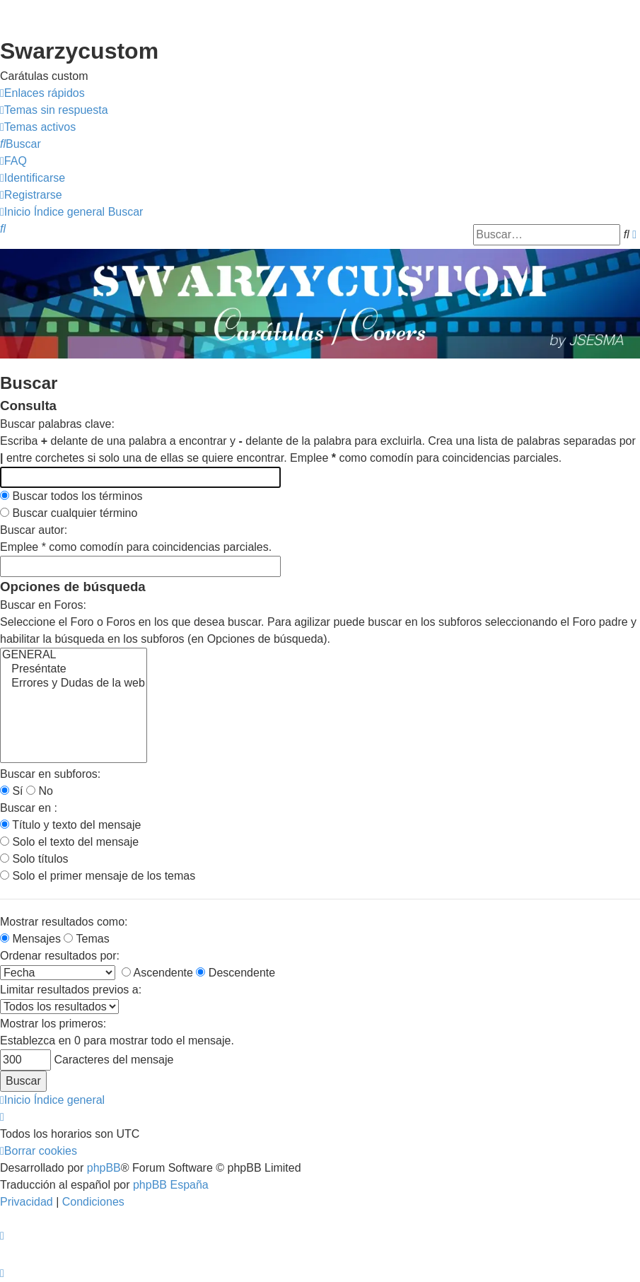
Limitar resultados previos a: (70, 990)
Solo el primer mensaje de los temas (97, 876)
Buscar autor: (33, 530)
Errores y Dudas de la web (73, 684)
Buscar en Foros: (43, 605)
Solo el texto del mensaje (69, 842)
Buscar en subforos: (50, 774)
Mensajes (30, 939)
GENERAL (73, 655)
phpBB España (171, 1185)
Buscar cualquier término (68, 513)
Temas (86, 939)
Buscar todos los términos (71, 496)
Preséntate (73, 670)
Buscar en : (28, 808)
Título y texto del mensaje (70, 825)
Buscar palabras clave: (57, 424)
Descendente (235, 973)
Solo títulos (34, 859)
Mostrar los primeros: (53, 1024)
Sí (11, 791)
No (39, 791)
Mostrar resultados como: (64, 922)
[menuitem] (54, 110)
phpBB (104, 1168)
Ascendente (157, 973)
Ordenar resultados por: (60, 956)
